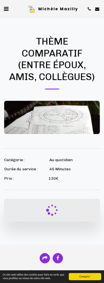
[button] (6, 9)
